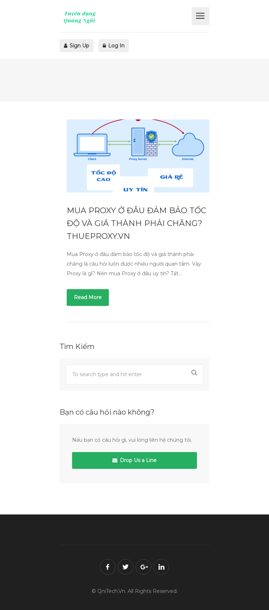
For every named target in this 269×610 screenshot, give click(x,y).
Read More (88, 297)
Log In (114, 45)
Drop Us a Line (134, 460)
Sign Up (76, 45)
